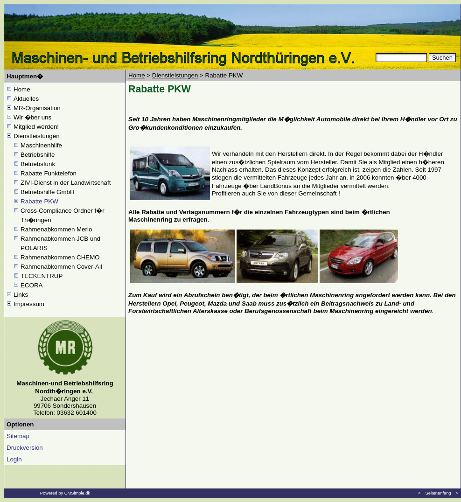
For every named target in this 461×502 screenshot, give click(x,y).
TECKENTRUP (42, 275)
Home (22, 89)
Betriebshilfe (38, 154)
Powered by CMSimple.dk (65, 493)
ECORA (31, 285)
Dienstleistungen (37, 135)
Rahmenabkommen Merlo (56, 229)
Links (21, 294)
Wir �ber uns (32, 117)
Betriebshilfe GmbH (48, 191)
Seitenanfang (438, 493)
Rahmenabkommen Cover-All (62, 266)
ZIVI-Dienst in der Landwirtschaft (66, 182)
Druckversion (25, 447)
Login (14, 459)
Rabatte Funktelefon (49, 173)
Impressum (29, 303)
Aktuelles (26, 98)
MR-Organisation (37, 108)
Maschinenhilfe (41, 145)
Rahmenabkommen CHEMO (60, 257)
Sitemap (18, 435)
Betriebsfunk (38, 163)
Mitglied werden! (36, 126)
